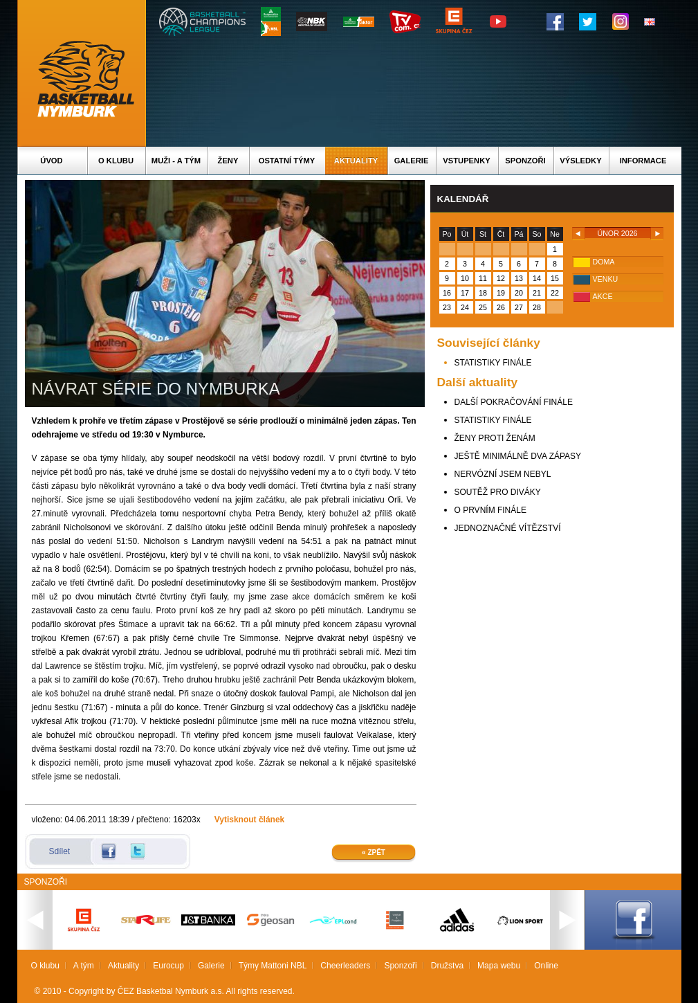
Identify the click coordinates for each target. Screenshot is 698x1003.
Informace (643, 160)
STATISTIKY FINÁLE (493, 363)
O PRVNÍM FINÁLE (490, 510)
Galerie (411, 160)
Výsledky (580, 160)
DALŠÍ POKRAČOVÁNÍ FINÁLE (513, 402)
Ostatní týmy (287, 160)
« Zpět (373, 852)
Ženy (228, 160)
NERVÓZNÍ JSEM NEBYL (502, 474)
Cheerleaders (345, 965)
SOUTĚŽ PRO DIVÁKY (497, 492)
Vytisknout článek (249, 819)
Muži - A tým (176, 160)
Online (546, 965)
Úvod (51, 160)
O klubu (116, 160)
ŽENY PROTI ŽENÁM (494, 438)
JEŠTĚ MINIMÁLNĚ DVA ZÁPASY (518, 456)
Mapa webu (498, 965)
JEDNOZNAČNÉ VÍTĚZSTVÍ (507, 528)
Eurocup (168, 965)
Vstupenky (466, 160)
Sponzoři (525, 160)
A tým (83, 965)
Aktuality (356, 160)
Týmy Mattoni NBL (273, 965)
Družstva (447, 965)
